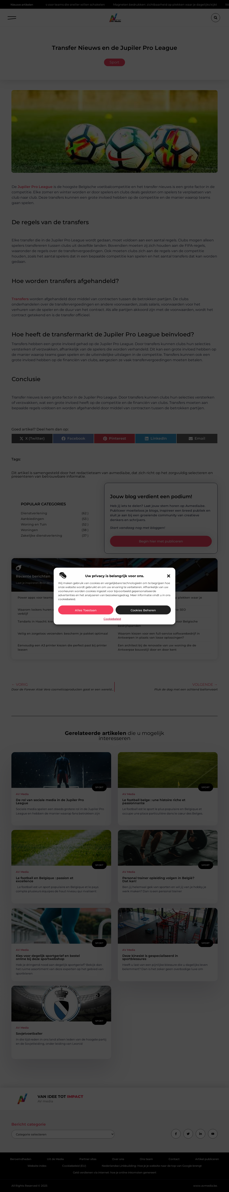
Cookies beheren (143, 610)
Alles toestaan (86, 610)
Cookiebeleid (112, 618)
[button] (168, 576)
